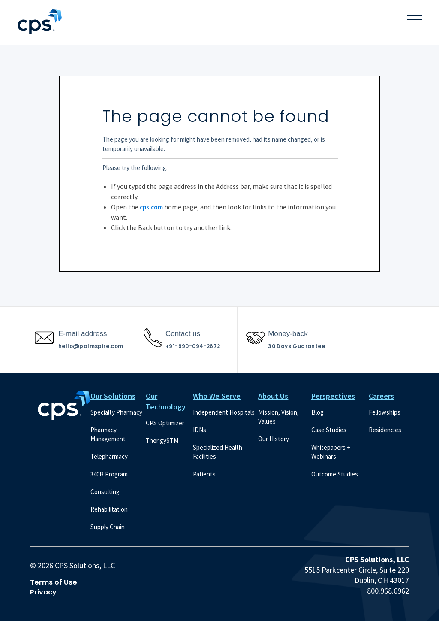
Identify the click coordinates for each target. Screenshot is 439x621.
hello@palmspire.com (90, 346)
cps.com (151, 207)
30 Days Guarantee (296, 346)
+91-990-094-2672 (192, 346)
